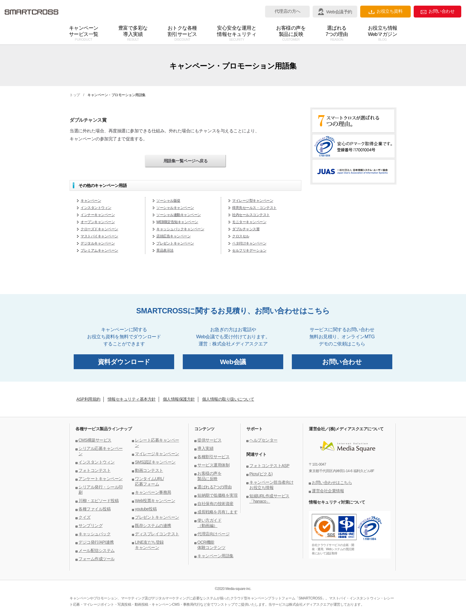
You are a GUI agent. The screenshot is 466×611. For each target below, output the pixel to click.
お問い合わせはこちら (332, 482)
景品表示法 (165, 250)
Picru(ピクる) (261, 474)
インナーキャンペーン (98, 215)
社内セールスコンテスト (251, 215)
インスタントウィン (96, 208)
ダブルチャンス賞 (245, 229)
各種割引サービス (213, 456)
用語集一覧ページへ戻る (185, 160)
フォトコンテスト (94, 470)
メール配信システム (96, 550)
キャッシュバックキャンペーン (180, 229)
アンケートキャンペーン (100, 478)
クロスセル (240, 236)
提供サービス (209, 440)
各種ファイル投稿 (94, 509)
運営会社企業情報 (328, 490)
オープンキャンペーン (98, 222)
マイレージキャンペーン (157, 453)
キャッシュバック (94, 533)
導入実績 (205, 448)
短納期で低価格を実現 (217, 495)
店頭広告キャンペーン (173, 236)
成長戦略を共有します (217, 512)
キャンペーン (91, 201)
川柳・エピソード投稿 (98, 500)
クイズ (84, 517)
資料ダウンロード (124, 362)
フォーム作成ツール (96, 558)
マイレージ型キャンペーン (252, 201)
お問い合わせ (437, 11)
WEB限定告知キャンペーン (177, 222)
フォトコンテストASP (269, 465)
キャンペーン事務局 (153, 492)
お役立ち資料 (385, 11)
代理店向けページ (213, 533)
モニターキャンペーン (249, 222)
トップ (75, 95)
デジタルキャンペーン (98, 243)
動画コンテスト (149, 470)
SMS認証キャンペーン (155, 462)
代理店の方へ (287, 11)
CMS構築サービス (94, 440)
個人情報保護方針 (179, 399)
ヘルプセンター (263, 440)
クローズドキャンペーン (99, 229)
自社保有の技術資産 (215, 503)
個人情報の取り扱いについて (228, 399)
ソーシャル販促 (168, 201)
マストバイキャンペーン (99, 236)
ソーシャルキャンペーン (175, 208)
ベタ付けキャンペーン (249, 243)
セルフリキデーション (249, 250)
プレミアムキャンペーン (99, 250)
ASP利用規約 (88, 399)
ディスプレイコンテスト (157, 533)
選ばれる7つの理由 (214, 487)
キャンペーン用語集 (215, 555)
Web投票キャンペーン (155, 500)
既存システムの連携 (153, 525)
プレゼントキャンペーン (175, 243)
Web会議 (233, 362)
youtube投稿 (146, 509)
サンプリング (90, 525)
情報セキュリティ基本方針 (132, 399)
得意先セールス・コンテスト (254, 208)
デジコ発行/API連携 (96, 542)
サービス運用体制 (213, 465)
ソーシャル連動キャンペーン (178, 215)
